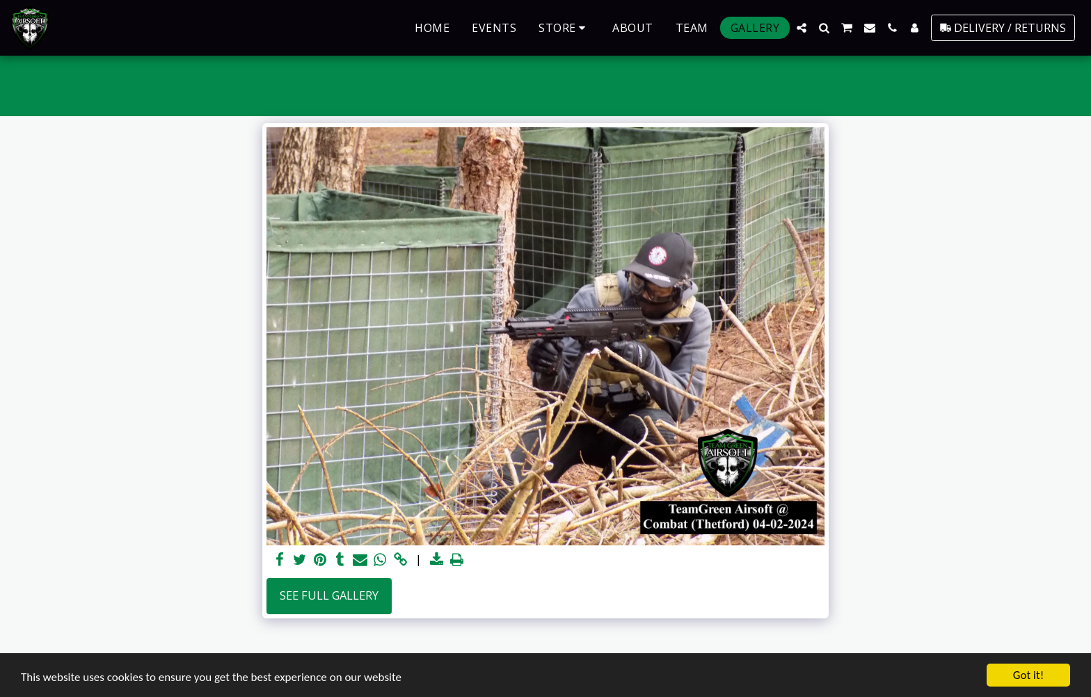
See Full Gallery (329, 595)
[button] (801, 27)
